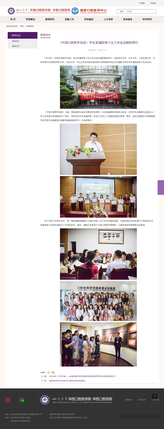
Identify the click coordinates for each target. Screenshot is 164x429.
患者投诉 (128, 400)
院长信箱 (142, 400)
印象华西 (155, 400)
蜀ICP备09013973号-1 (66, 414)
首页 (22, 26)
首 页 (13, 19)
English (153, 3)
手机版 (142, 3)
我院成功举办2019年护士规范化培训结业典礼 (67, 381)
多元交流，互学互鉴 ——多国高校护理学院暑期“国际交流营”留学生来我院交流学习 (82, 376)
